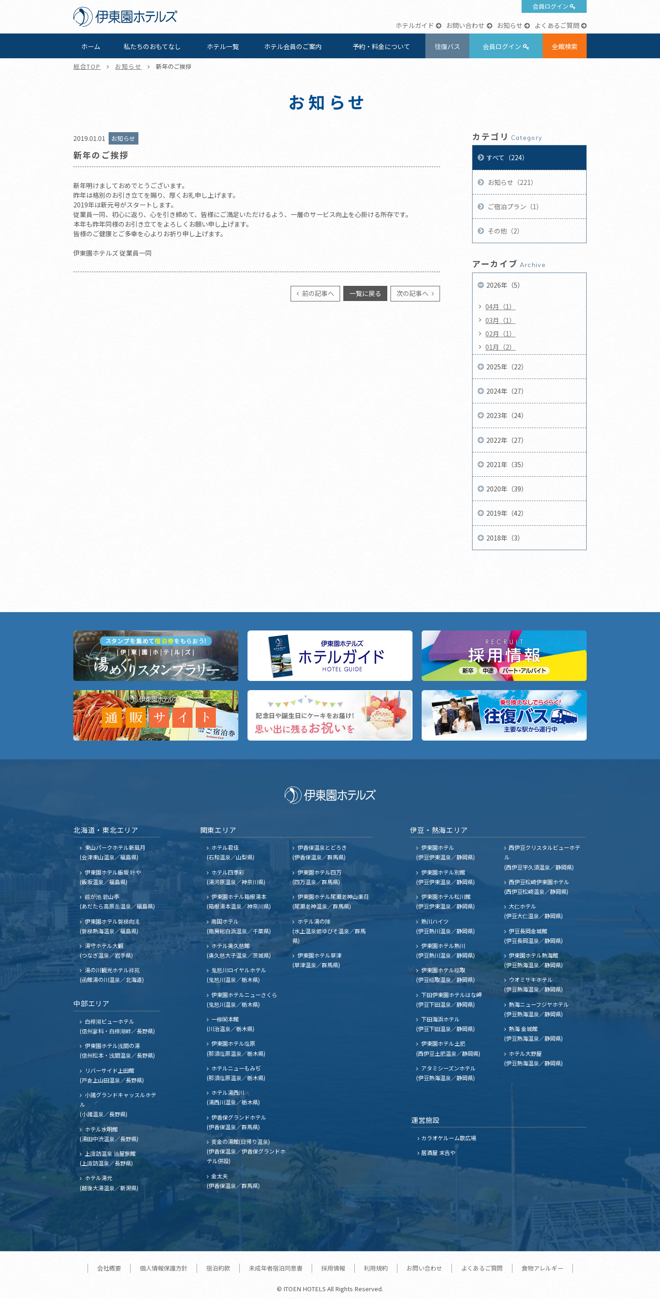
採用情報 (333, 1268)
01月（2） (500, 346)
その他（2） (504, 230)
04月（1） (500, 306)
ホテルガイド (415, 25)
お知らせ (509, 25)
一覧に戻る (365, 293)
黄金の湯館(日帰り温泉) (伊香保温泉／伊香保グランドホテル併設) (246, 1151)
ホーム (90, 46)
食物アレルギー (542, 1268)
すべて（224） (507, 157)
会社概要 (109, 1268)
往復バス (447, 46)
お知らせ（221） (511, 182)
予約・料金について (381, 46)
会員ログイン (550, 6)
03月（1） (500, 320)
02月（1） (500, 333)
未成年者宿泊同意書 (275, 1268)
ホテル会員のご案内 (293, 46)
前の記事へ (317, 293)
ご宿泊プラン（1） (514, 206)
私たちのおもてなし (152, 46)
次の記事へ (413, 293)
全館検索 (565, 46)
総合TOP (87, 66)
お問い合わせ (465, 25)
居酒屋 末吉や (438, 1152)
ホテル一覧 (223, 46)
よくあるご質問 (556, 25)
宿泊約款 (218, 1268)
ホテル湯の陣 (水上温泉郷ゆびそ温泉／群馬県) (329, 930)
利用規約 (376, 1268)
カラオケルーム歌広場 (448, 1138)
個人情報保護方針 (163, 1268)
